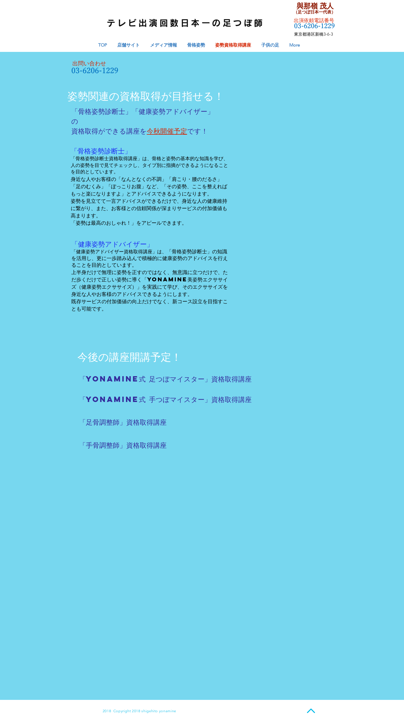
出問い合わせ (89, 63)
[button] (163, 45)
